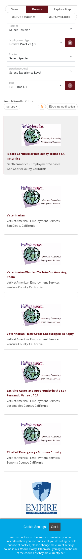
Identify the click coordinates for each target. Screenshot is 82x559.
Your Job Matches (23, 17)
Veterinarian (16, 215)
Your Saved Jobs (59, 17)
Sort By (10, 106)
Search (15, 9)
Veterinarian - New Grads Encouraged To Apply (40, 334)
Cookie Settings (34, 527)
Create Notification (62, 106)
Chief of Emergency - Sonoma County (34, 452)
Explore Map (62, 9)
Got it (55, 527)
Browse (37, 9)
